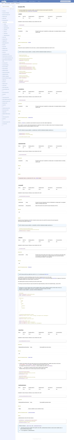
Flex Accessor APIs (6, 92)
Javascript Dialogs (5, 64)
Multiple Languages (6, 76)
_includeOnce (21, 89)
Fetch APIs (4, 37)
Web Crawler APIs (5, 87)
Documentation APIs (6, 89)
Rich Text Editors (5, 66)
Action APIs (4, 18)
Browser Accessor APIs (6, 14)
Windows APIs (5, 103)
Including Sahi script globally (32, 11)
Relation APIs (5, 16)
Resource (30, 267)
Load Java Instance (31, 412)
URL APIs (4, 52)
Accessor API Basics (6, 12)
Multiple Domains (5, 70)
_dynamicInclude (6, 27)
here (30, 221)
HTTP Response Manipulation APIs (7, 60)
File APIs (4, 44)
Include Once (30, 117)
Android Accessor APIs (6, 108)
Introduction (15, 1)
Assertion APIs (5, 39)
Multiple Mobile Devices (6, 113)
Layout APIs (4, 85)
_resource (5, 31)
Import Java (30, 357)
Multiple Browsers (5, 74)
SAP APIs (4, 118)
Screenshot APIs (5, 20)
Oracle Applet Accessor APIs (7, 99)
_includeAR (5, 29)
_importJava (5, 33)
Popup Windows (5, 68)
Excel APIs (4, 46)
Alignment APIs (5, 83)
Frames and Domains (6, 72)
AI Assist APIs (5, 123)
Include (29, 42)
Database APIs (5, 48)
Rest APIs (4, 81)
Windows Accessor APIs (6, 101)
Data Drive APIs (5, 50)
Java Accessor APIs (6, 97)
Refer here (46, 274)
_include (4, 24)
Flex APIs (4, 94)
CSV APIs (42, 278)
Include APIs (5, 22)
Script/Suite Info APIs (6, 54)
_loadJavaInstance (6, 35)
